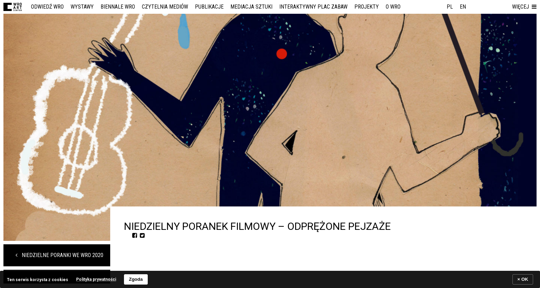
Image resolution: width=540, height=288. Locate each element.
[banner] (270, 279)
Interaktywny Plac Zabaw (313, 6)
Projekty (366, 6)
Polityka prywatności (96, 279)
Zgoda (136, 279)
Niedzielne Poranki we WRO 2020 (59, 255)
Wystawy (82, 6)
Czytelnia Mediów (165, 6)
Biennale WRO (118, 6)
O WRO (393, 6)
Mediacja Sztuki (251, 6)
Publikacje (209, 6)
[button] (524, 7)
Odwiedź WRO (47, 6)
